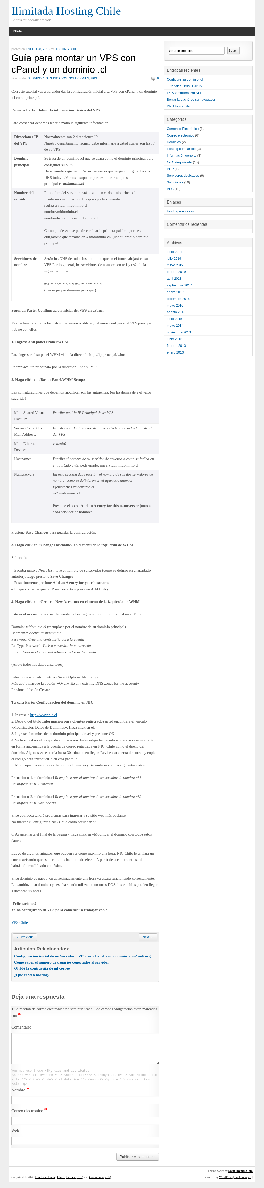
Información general (181, 155)
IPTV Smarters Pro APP (184, 93)
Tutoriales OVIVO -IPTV (184, 86)
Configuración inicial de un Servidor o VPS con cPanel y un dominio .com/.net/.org (82, 956)
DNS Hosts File (178, 106)
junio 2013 (174, 339)
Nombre (20, 1096)
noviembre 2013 (179, 332)
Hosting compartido (181, 149)
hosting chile (67, 49)
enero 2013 (175, 352)
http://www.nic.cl (43, 715)
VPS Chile (19, 922)
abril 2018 (174, 278)
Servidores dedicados (47, 78)
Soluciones (79, 78)
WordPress (226, 1183)
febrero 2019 (176, 272)
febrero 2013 (176, 346)
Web (15, 1137)
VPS (94, 78)
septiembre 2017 (179, 285)
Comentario (21, 1027)
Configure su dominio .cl (185, 79)
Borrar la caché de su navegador (191, 99)
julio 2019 (174, 258)
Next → (148, 937)
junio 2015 (174, 319)
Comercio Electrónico (183, 129)
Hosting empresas (180, 211)
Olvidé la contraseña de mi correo (42, 968)
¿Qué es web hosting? (32, 975)
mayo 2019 (175, 265)
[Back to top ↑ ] (243, 1183)
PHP (170, 169)
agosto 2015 (176, 312)
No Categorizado (179, 162)
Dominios (174, 142)
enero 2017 (175, 292)
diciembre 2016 (178, 299)
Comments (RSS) (100, 1183)
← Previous (25, 937)
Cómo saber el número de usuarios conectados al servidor (61, 962)
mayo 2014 (175, 325)
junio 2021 (174, 252)
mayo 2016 (175, 305)
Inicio (17, 31)
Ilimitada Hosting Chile (66, 10)
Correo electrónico (29, 1117)
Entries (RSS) (74, 1183)
